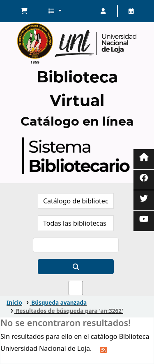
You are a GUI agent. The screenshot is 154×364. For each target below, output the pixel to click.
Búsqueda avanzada (59, 302)
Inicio (14, 302)
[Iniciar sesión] (103, 11)
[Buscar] (76, 266)
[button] (24, 11)
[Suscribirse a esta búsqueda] (103, 349)
